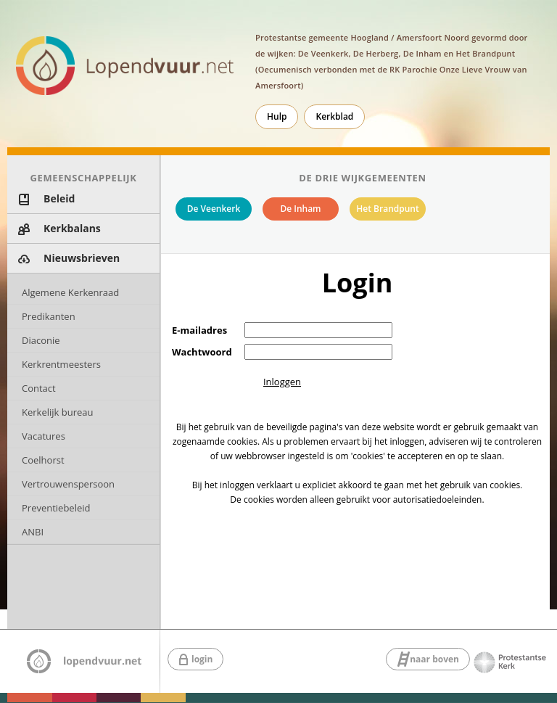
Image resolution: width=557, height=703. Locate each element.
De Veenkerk (214, 208)
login (202, 659)
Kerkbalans (72, 228)
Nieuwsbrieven (82, 258)
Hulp (276, 116)
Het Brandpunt (387, 208)
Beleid (59, 198)
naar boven (434, 659)
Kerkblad (334, 116)
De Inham (300, 208)
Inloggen (282, 381)
